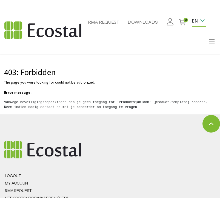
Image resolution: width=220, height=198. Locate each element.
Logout (13, 175)
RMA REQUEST (103, 22)
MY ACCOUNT (17, 183)
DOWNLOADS (143, 22)
